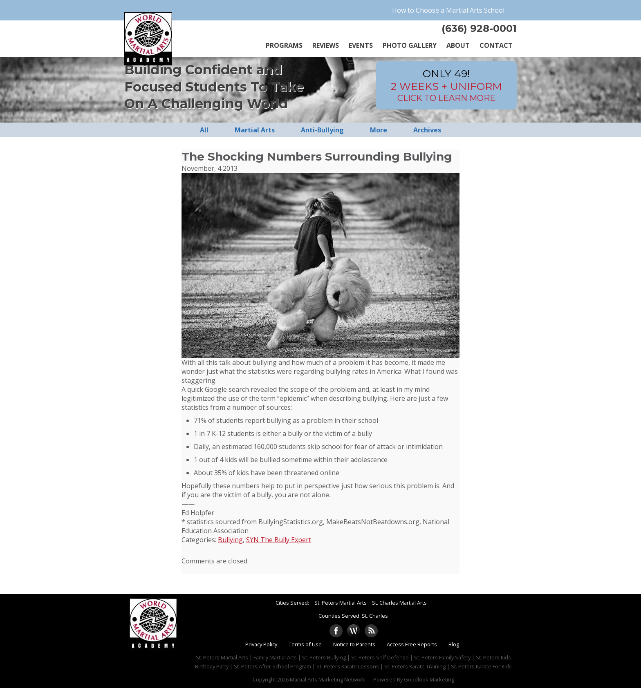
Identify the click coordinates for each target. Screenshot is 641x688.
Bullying (230, 539)
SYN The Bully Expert (278, 539)
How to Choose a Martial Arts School (448, 10)
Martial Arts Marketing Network (327, 679)
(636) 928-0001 (479, 28)
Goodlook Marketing (429, 679)
